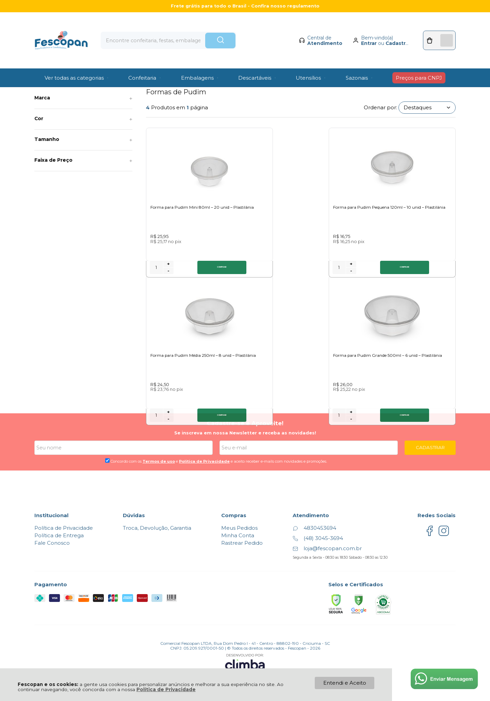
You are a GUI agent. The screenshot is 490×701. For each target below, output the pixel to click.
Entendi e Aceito (344, 683)
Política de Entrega (59, 526)
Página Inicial (48, 80)
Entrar (364, 33)
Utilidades (77, 80)
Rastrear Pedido (242, 533)
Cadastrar (392, 33)
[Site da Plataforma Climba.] (245, 653)
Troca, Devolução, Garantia (157, 518)
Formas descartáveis (113, 80)
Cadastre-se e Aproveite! (245, 413)
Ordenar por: (380, 107)
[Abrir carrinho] (437, 29)
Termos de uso (159, 451)
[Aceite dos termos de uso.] (107, 450)
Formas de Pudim (157, 80)
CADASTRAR (430, 438)
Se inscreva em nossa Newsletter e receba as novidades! (245, 423)
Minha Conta (237, 526)
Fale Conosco (52, 533)
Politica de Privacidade (204, 451)
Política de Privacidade (166, 689)
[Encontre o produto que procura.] (243, 30)
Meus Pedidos (239, 518)
